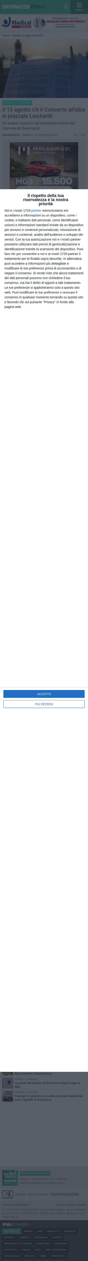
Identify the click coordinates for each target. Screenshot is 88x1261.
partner (36, 210)
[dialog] (44, 630)
